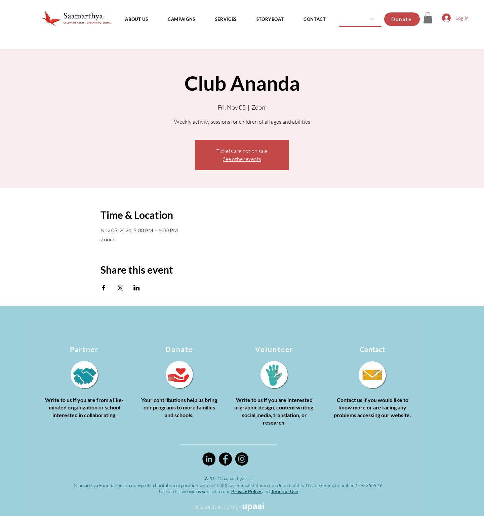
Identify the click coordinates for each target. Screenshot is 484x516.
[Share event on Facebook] (103, 287)
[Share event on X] (120, 287)
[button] (428, 17)
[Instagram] (241, 459)
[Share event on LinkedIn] (136, 287)
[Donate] (402, 19)
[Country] (360, 19)
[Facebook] (225, 459)
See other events (242, 159)
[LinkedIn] (208, 459)
